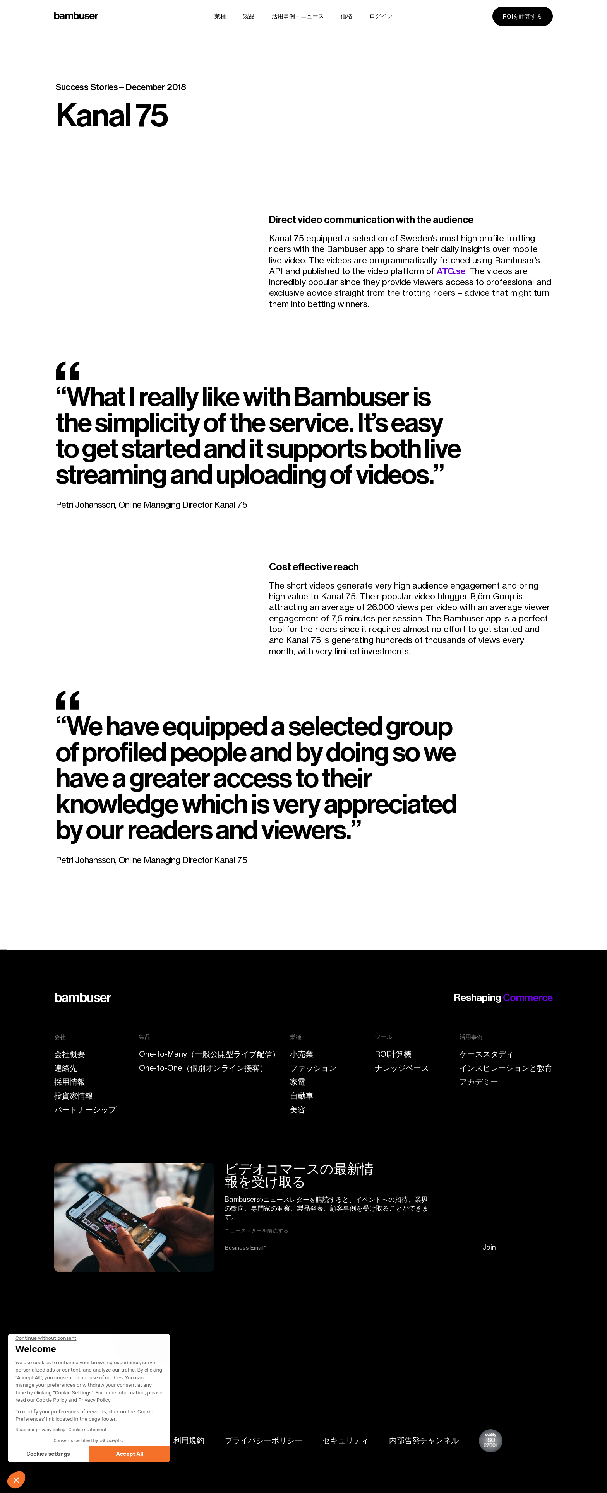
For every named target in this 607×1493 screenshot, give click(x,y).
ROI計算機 (393, 1054)
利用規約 (188, 1440)
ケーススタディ (487, 1054)
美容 (297, 1109)
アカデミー (479, 1082)
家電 (297, 1082)
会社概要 (69, 1054)
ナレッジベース (402, 1068)
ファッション (313, 1068)
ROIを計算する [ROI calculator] (522, 16)
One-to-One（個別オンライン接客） (203, 1068)
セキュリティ (345, 1440)
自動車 (301, 1096)
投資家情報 (73, 1096)
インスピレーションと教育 (506, 1068)
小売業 (301, 1054)
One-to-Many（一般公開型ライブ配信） (209, 1054)
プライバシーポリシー (263, 1440)
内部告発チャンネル (424, 1440)
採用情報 (69, 1082)
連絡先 (65, 1068)
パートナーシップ (85, 1109)
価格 (346, 16)
